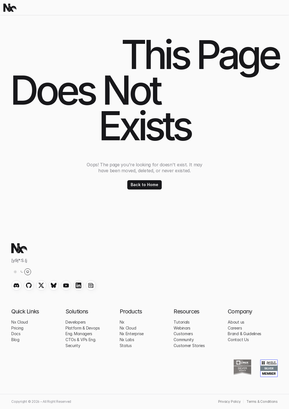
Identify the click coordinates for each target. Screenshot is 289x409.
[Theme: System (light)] (21, 272)
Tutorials (181, 322)
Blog (15, 339)
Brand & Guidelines (244, 333)
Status (126, 345)
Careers (235, 328)
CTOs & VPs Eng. (80, 339)
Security (72, 345)
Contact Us (238, 339)
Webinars (182, 328)
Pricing (17, 328)
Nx (122, 322)
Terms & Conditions (262, 401)
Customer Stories (189, 345)
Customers (183, 333)
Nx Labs (127, 339)
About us (236, 322)
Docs (16, 333)
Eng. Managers (78, 333)
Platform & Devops (82, 328)
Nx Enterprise (132, 333)
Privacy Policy (229, 401)
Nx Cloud (19, 322)
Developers (75, 322)
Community (184, 339)
